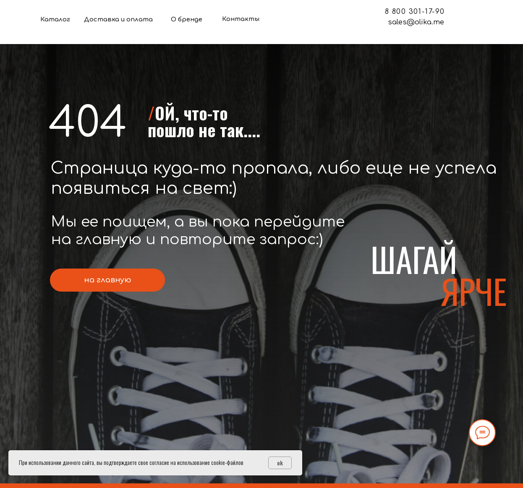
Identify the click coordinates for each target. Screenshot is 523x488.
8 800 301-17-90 (415, 12)
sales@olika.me (416, 22)
